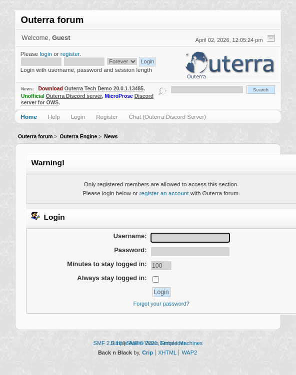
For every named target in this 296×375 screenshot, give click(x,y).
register (70, 53)
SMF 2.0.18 (108, 343)
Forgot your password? (162, 304)
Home (29, 116)
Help (54, 116)
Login (78, 116)
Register (107, 116)
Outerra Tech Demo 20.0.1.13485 (104, 88)
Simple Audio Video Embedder (148, 343)
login (46, 53)
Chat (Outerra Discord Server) (167, 116)
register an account (164, 193)
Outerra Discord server (74, 96)
